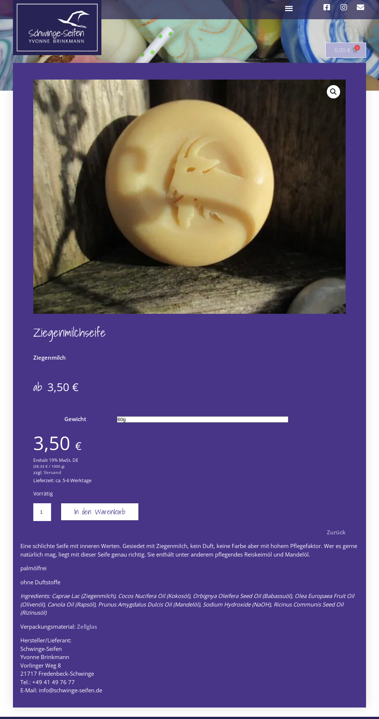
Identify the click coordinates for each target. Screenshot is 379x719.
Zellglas (87, 628)
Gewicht (75, 421)
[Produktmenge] (42, 514)
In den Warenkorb (99, 514)
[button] (289, 7)
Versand (52, 474)
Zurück (336, 534)
